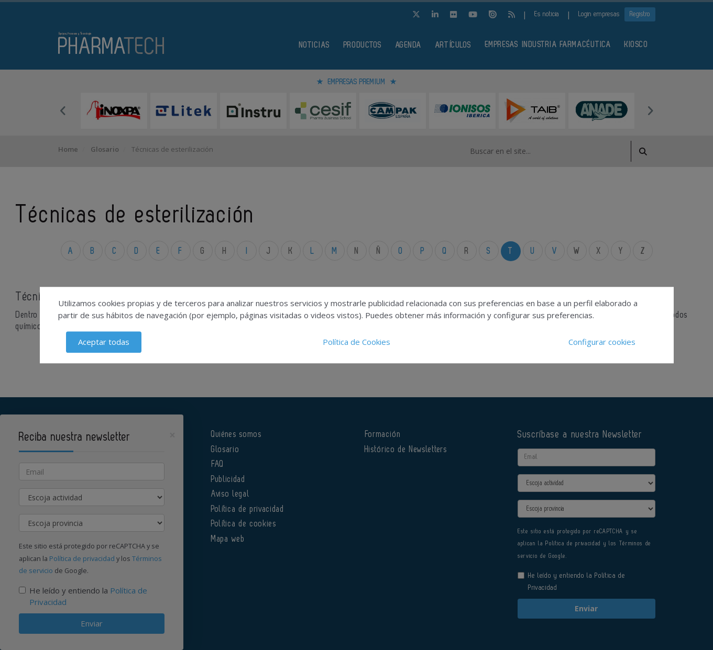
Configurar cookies (601, 342)
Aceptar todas (103, 342)
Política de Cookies (356, 342)
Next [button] (650, 110)
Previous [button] (63, 110)
